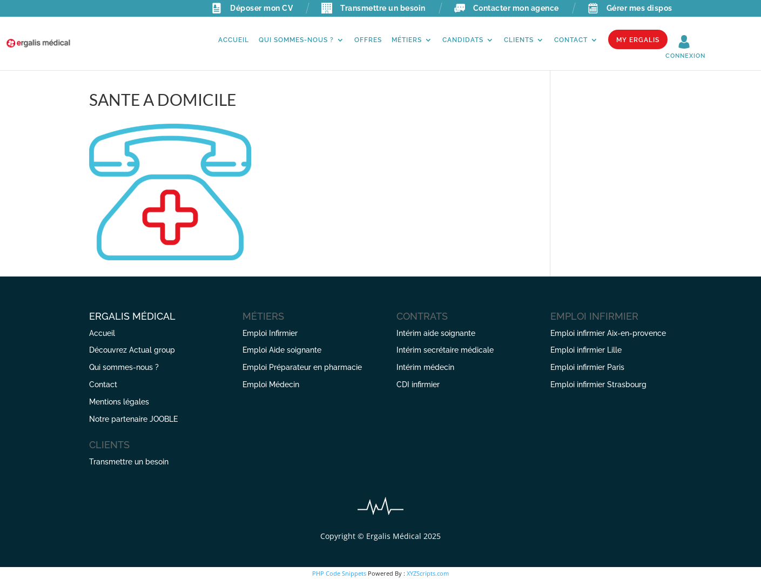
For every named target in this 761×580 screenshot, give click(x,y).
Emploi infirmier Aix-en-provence (608, 333)
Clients (519, 40)
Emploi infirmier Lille (586, 350)
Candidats (462, 40)
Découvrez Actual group (132, 350)
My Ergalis (637, 40)
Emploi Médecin (271, 384)
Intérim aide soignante (435, 333)
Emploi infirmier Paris (587, 367)
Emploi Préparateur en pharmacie (302, 367)
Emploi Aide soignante (282, 350)
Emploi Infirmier (270, 333)
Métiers (407, 40)
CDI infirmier (418, 384)
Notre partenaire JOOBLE (133, 419)
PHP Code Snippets (339, 573)
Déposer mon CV (252, 8)
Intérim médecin (425, 367)
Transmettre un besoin (373, 8)
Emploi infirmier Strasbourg (598, 384)
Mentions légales (119, 401)
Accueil (233, 40)
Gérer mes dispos (630, 8)
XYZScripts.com (428, 573)
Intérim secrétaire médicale (445, 350)
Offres (368, 40)
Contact (571, 40)
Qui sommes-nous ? (296, 40)
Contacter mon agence (506, 8)
